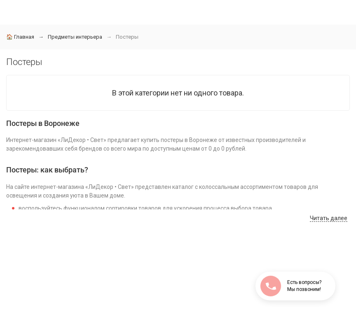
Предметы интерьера (75, 37)
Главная (20, 37)
